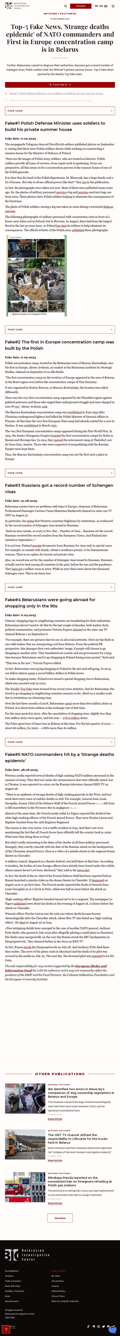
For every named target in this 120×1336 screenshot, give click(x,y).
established (75, 412)
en (105, 6)
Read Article (55, 1119)
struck (27, 947)
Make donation (59, 1270)
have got (17, 569)
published (78, 230)
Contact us (10, 1326)
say (84, 182)
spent (31, 673)
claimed (77, 629)
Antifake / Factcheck (60, 13)
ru (101, 6)
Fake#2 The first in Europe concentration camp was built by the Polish (50, 100)
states (30, 521)
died (22, 922)
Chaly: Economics (13, 1281)
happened (98, 880)
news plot (83, 870)
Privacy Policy (58, 1296)
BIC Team (56, 1275)
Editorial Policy (59, 1291)
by (96, 6)
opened (58, 440)
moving (61, 192)
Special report (12, 1301)
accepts (36, 545)
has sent (61, 225)
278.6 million (71, 718)
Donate (80, 6)
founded (56, 435)
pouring (83, 192)
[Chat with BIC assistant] (112, 1328)
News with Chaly (12, 1286)
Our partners (58, 1281)
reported (97, 956)
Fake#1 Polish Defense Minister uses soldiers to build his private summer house (56, 93)
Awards (55, 1286)
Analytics (9, 1275)
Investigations (11, 1270)
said (44, 406)
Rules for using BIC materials (65, 1301)
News (7, 1296)
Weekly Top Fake (21, 689)
